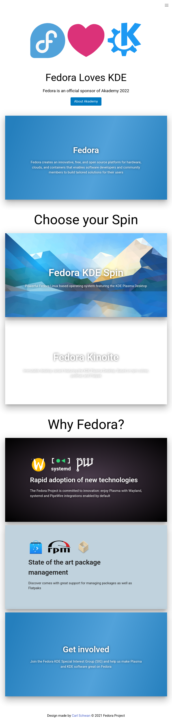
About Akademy (86, 101)
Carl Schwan (81, 716)
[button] (166, 5)
